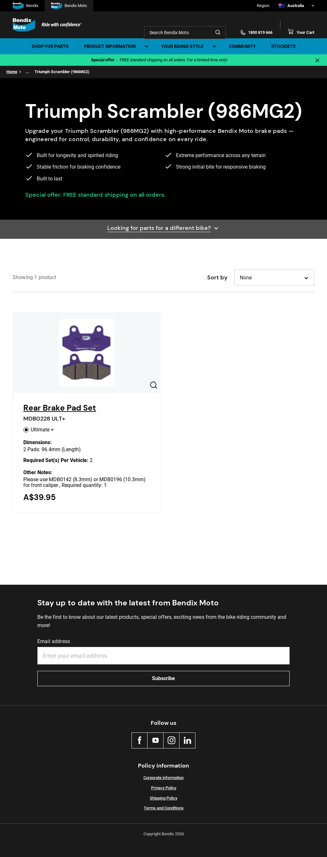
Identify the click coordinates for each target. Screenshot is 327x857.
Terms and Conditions (164, 808)
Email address (53, 641)
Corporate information (163, 777)
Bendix (25, 6)
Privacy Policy (163, 787)
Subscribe (163, 678)
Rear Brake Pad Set (59, 408)
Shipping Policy (163, 798)
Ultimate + (38, 430)
